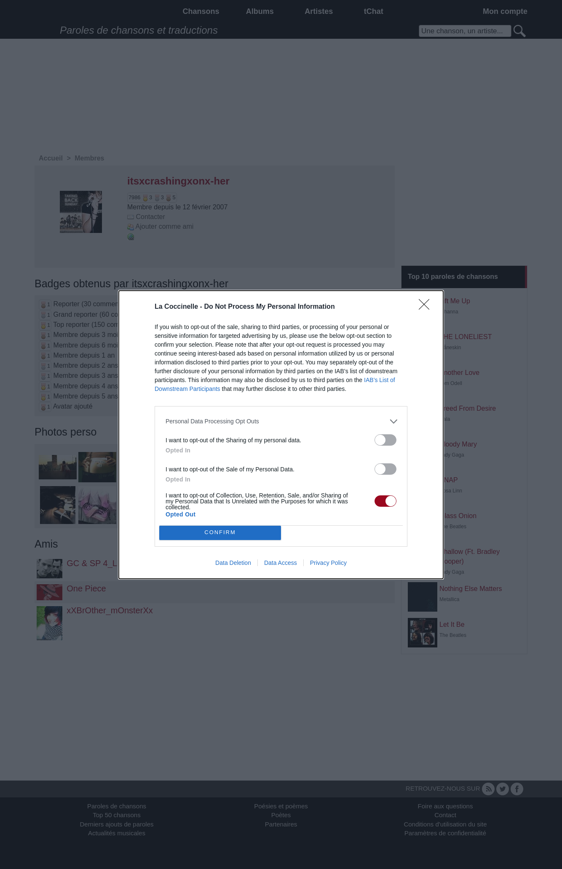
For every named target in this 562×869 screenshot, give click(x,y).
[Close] (427, 307)
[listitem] (281, 421)
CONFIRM (220, 532)
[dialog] (281, 435)
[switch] (385, 440)
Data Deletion (233, 562)
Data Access (280, 562)
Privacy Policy (328, 562)
